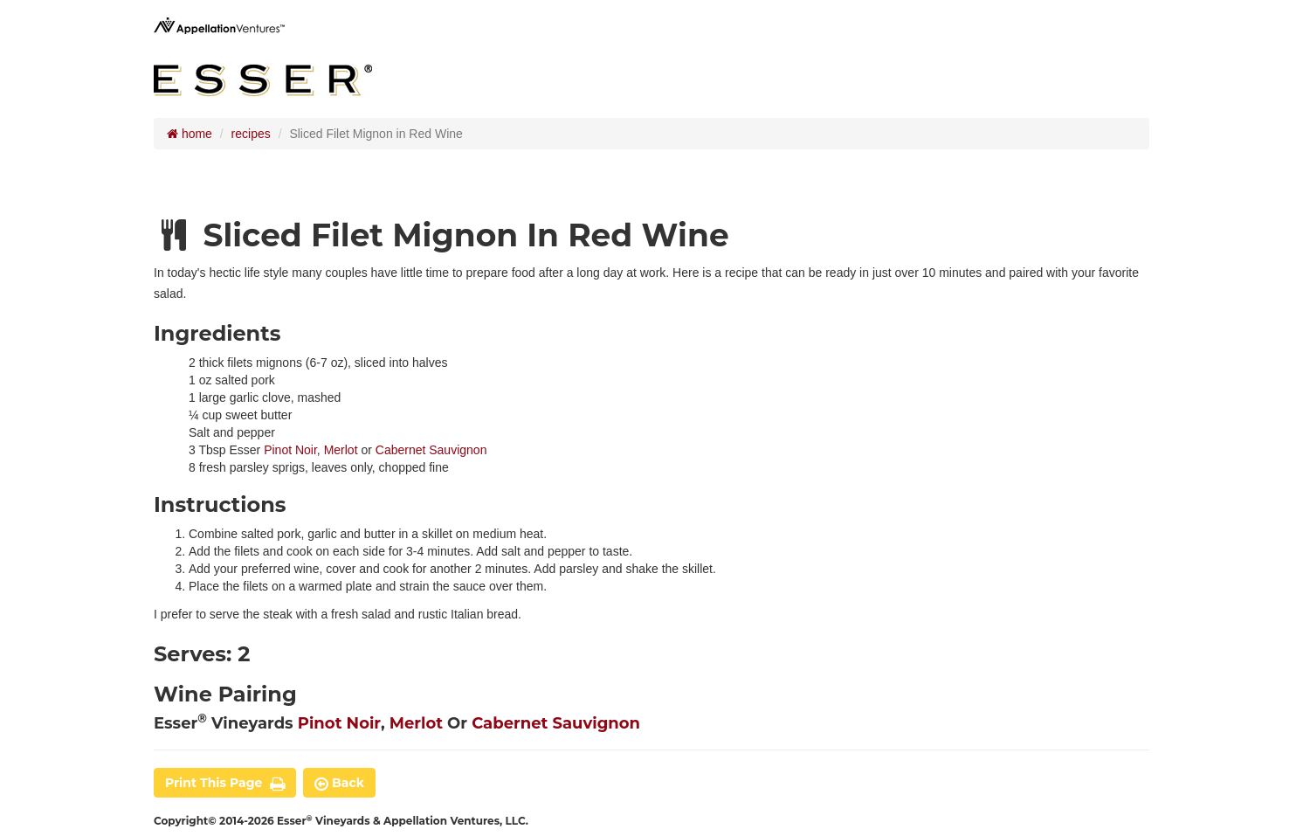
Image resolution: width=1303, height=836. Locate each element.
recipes (251, 134)
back (339, 783)
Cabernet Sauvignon (431, 450)
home (189, 134)
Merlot (341, 450)
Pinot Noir (290, 450)
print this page (225, 783)
